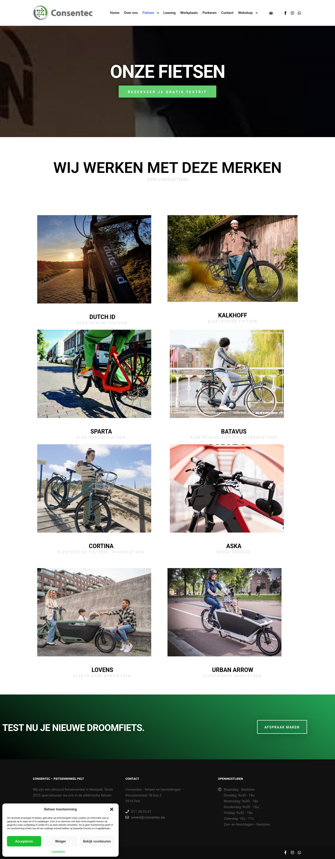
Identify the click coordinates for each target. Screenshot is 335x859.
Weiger (60, 841)
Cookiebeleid (58, 851)
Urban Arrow (232, 670)
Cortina (101, 546)
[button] (111, 809)
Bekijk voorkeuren (97, 841)
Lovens (102, 670)
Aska (233, 546)
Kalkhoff (232, 315)
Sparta (101, 431)
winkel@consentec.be (145, 817)
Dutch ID (102, 317)
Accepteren (24, 841)
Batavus (233, 431)
